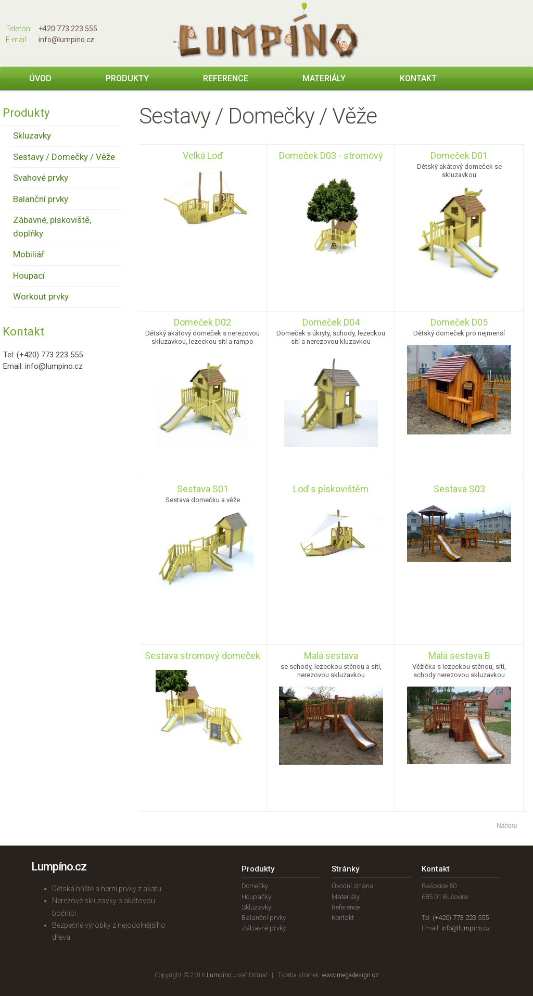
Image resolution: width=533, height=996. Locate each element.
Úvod (40, 78)
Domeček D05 (459, 322)
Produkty (127, 78)
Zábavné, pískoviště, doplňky (52, 227)
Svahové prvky (40, 177)
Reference (225, 78)
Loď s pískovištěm (331, 488)
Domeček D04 (331, 322)
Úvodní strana (353, 886)
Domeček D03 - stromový (331, 155)
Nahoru (507, 825)
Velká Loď (203, 155)
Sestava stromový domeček (202, 655)
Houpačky (256, 897)
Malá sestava (331, 655)
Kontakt (418, 78)
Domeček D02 (202, 322)
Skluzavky (32, 135)
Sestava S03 (459, 488)
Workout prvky (41, 296)
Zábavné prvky (264, 928)
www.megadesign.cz (350, 975)
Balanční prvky (40, 199)
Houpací (29, 275)
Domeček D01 (459, 155)
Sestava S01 (203, 488)
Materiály (324, 78)
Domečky (255, 886)
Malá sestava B (459, 655)
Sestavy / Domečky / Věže (64, 157)
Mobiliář (28, 254)
